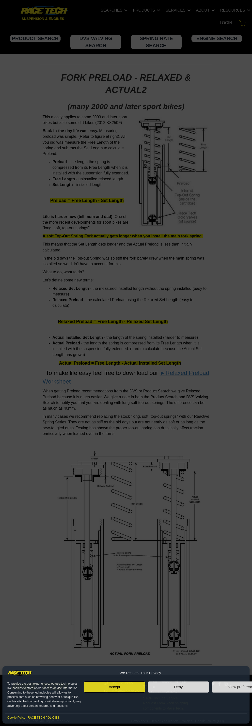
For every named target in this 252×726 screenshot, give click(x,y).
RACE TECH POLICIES (43, 717)
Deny (178, 687)
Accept (114, 687)
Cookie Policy (16, 717)
